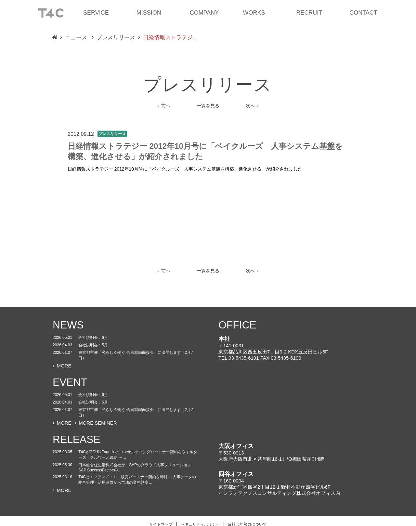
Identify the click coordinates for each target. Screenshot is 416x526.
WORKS (254, 12)
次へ (252, 105)
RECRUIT (309, 12)
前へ (163, 105)
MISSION (148, 12)
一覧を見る (208, 105)
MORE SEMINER (96, 423)
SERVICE (96, 12)
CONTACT (363, 12)
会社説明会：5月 (93, 345)
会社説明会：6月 (93, 337)
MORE (62, 365)
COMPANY (204, 12)
